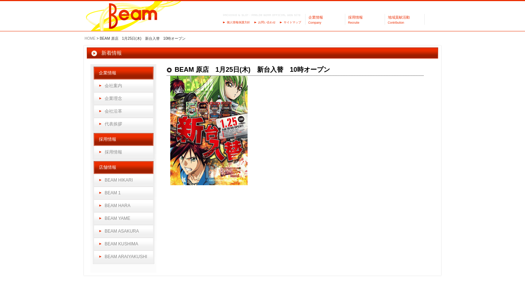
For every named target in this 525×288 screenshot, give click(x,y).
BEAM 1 (113, 192)
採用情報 (113, 152)
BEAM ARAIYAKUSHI (126, 256)
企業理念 (113, 98)
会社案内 (113, 85)
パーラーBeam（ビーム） (133, 16)
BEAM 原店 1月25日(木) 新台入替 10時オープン (252, 69)
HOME (90, 38)
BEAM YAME (117, 218)
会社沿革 (113, 111)
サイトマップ (292, 22)
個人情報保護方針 (238, 22)
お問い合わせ (267, 22)
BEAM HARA (118, 205)
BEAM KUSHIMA (121, 243)
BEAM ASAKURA (122, 231)
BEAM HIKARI (119, 180)
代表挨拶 (113, 124)
